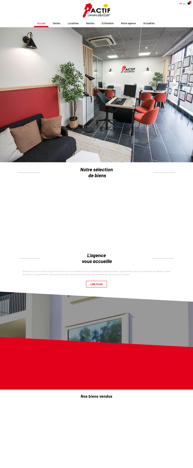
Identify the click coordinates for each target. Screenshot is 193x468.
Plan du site (22, 462)
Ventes (56, 23)
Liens (52, 462)
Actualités (149, 23)
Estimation (108, 23)
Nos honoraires (44, 462)
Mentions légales (32, 462)
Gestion (90, 23)
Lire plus (96, 250)
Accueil (41, 23)
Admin (57, 462)
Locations (73, 23)
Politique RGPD (65, 462)
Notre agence (128, 23)
